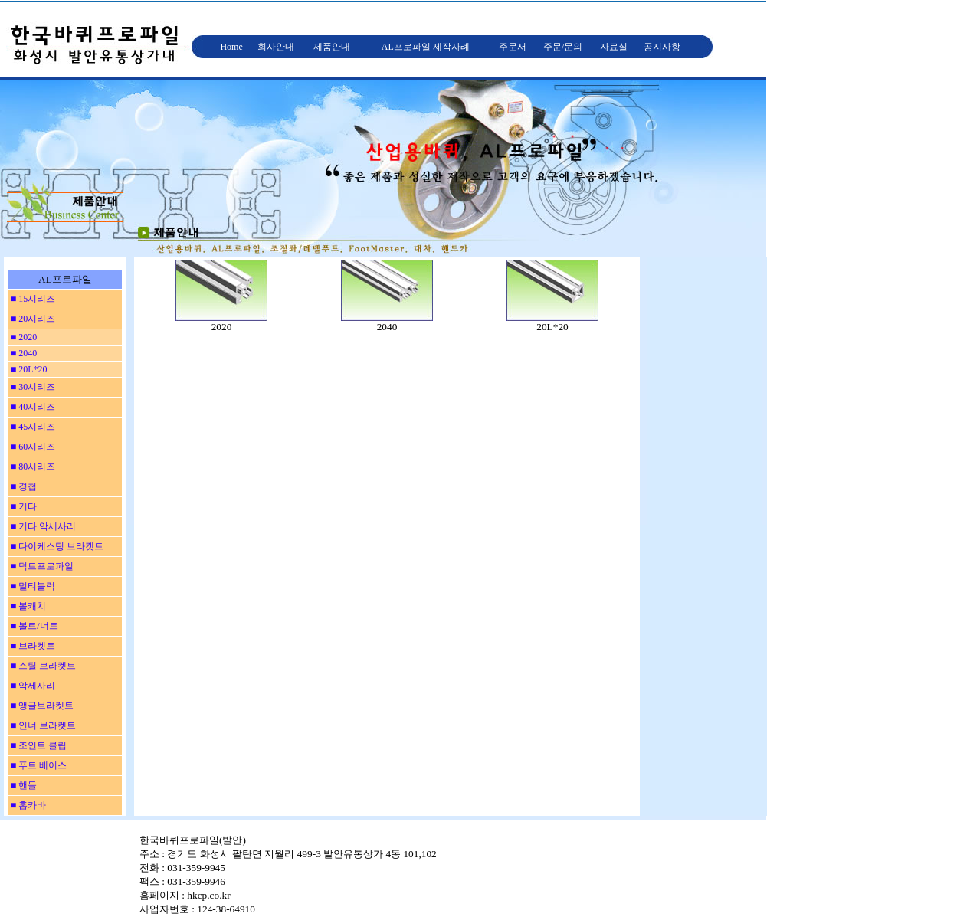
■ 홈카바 (27, 805)
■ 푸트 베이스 (37, 765)
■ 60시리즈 (31, 446)
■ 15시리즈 (31, 298)
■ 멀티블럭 (31, 586)
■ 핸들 (22, 785)
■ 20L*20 (28, 369)
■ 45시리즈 (31, 426)
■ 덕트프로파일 (41, 566)
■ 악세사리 (31, 685)
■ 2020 (22, 337)
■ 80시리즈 (31, 466)
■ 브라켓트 (31, 645)
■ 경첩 (22, 486)
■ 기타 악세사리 (42, 526)
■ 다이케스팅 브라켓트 (55, 546)
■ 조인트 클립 (37, 745)
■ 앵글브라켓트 (41, 705)
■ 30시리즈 (31, 387)
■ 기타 (22, 506)
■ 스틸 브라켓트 (42, 665)
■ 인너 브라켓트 (42, 725)
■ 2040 (22, 353)
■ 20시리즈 (31, 318)
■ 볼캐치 (27, 606)
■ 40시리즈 (31, 406)
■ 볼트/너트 (33, 626)
